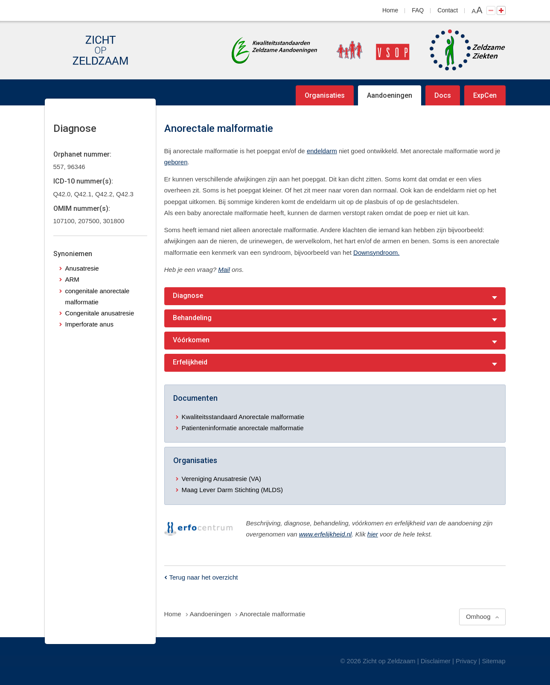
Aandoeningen (389, 95)
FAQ (418, 10)
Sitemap (493, 661)
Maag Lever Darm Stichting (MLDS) (232, 489)
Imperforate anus (89, 324)
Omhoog (478, 616)
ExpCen (485, 95)
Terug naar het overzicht (203, 577)
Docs (442, 95)
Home (390, 10)
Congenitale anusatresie (99, 313)
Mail (224, 269)
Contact (447, 10)
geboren (176, 162)
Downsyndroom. (376, 252)
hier (372, 534)
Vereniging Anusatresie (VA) (222, 478)
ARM (72, 279)
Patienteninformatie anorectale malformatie (243, 427)
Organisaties (325, 95)
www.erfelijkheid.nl (325, 534)
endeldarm (322, 150)
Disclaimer (436, 661)
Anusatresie (82, 268)
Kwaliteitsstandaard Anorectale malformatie (243, 416)
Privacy (466, 661)
